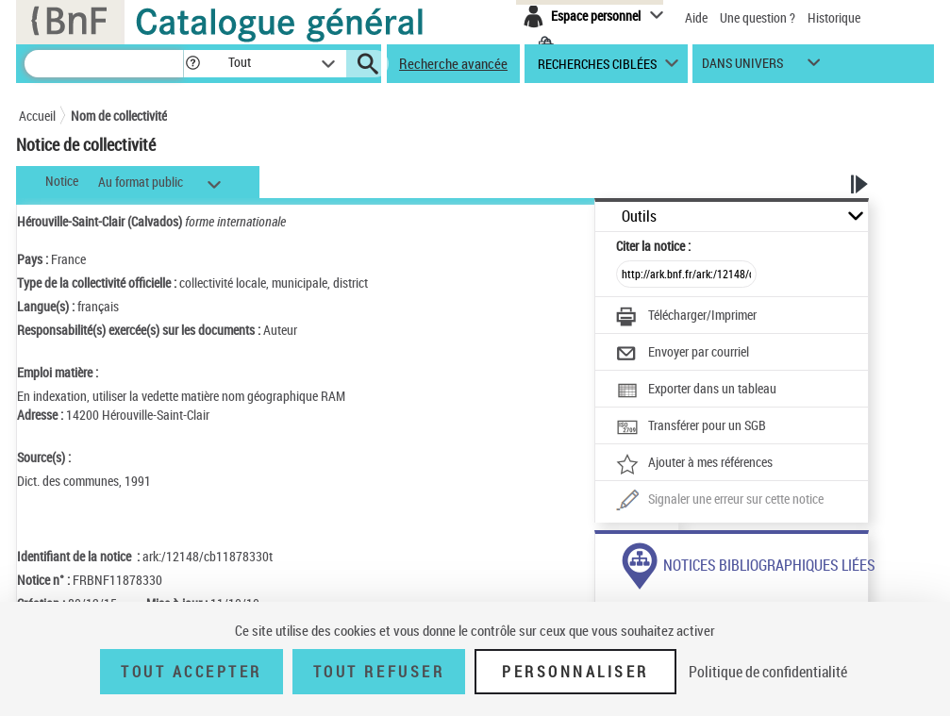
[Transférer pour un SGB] (691, 427)
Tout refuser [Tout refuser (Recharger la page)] (378, 671)
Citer (653, 246)
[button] (192, 63)
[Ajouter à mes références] (694, 464)
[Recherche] (104, 63)
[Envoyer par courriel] (682, 353)
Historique (834, 17)
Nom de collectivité (119, 116)
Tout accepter (191, 671)
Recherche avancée (453, 63)
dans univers (742, 67)
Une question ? (757, 17)
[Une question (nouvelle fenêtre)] (720, 501)
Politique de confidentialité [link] (768, 671)
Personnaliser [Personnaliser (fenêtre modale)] (575, 671)
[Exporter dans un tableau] (696, 390)
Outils (639, 216)
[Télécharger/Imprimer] (686, 317)
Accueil (37, 116)
